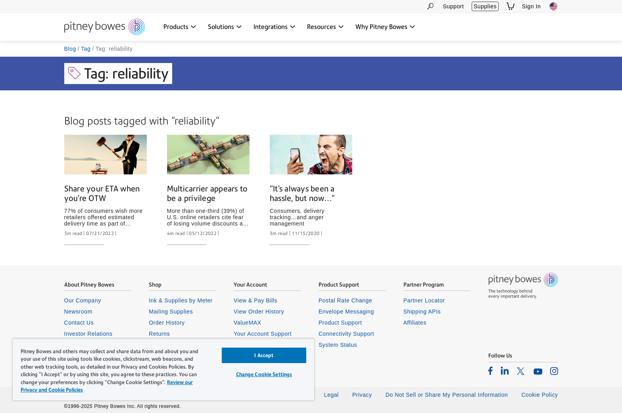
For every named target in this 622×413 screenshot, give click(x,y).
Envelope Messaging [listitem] (346, 311)
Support (453, 6)
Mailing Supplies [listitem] (171, 311)
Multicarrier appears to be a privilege (207, 193)
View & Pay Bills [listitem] (255, 300)
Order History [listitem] (167, 322)
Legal (331, 395)
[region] (163, 369)
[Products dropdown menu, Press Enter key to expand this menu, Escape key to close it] (180, 27)
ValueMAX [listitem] (247, 322)
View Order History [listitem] (259, 311)
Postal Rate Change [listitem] (345, 300)
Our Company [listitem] (82, 300)
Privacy (362, 395)
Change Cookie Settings (264, 374)
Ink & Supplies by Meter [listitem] (181, 300)
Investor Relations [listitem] (88, 334)
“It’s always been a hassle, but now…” (302, 193)
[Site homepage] (104, 27)
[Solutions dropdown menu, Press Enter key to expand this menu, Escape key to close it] (225, 27)
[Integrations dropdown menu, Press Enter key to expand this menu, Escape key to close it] (274, 27)
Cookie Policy (539, 395)
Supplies (485, 6)
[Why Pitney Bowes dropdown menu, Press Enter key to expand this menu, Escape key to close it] (385, 27)
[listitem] (490, 370)
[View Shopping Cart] (510, 6)
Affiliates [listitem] (414, 322)
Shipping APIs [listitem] (422, 311)
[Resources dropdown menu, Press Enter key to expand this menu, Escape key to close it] (325, 27)
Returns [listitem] (159, 334)
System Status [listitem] (338, 345)
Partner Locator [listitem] (424, 300)
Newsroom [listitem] (78, 311)
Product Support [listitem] (340, 322)
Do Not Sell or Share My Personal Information (447, 395)
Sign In (531, 6)
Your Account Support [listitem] (263, 334)
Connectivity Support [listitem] (346, 334)
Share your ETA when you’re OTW (102, 193)
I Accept (263, 355)
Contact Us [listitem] (79, 322)
